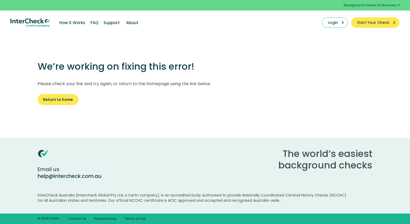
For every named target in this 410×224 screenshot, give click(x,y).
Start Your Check (373, 22)
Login (333, 22)
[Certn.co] (30, 22)
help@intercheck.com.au (70, 176)
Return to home (58, 99)
